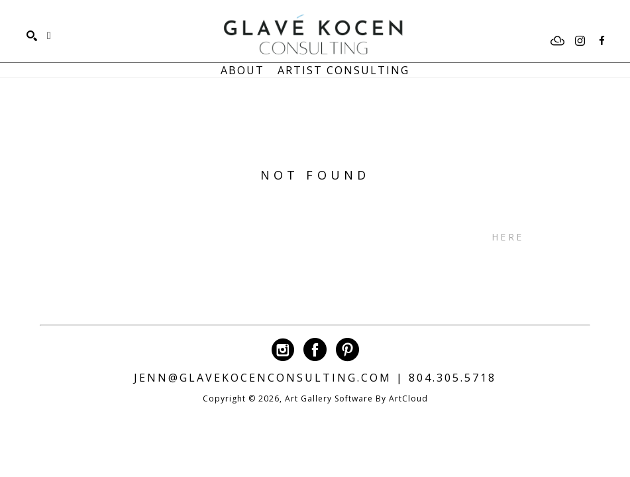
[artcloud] (557, 41)
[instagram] (579, 41)
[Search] (31, 35)
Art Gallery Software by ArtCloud (356, 398)
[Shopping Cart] (49, 35)
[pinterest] (347, 349)
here (507, 237)
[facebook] (601, 41)
